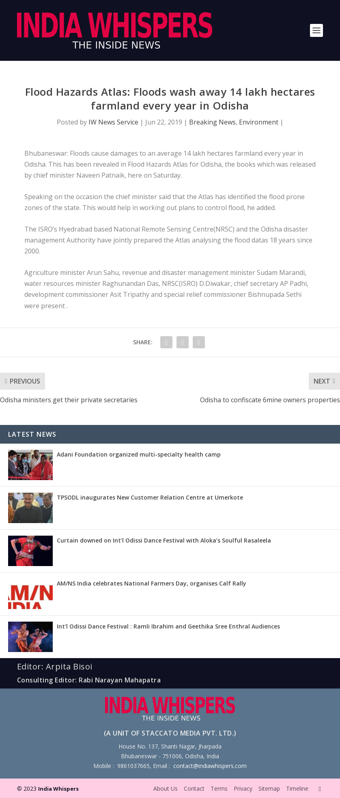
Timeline (297, 788)
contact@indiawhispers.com (210, 766)
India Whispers (58, 788)
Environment (258, 122)
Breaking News (212, 122)
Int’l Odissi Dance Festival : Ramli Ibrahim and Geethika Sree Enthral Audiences (168, 626)
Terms (219, 788)
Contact (194, 788)
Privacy (243, 788)
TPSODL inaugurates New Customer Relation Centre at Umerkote (150, 497)
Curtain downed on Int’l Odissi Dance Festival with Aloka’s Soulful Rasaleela (164, 540)
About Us (165, 788)
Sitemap (269, 788)
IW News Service (113, 122)
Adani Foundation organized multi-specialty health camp (139, 454)
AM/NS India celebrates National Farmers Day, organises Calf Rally (151, 583)
